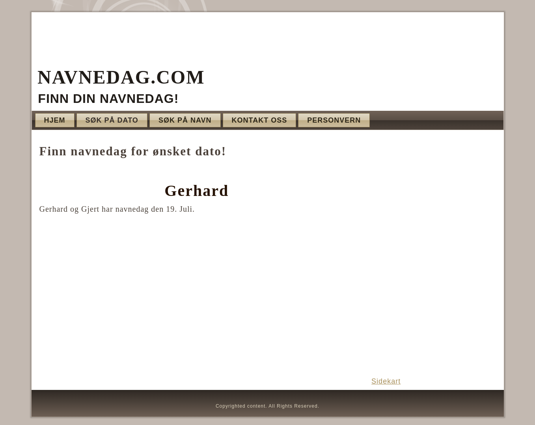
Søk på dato (112, 120)
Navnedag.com (121, 77)
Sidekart (386, 381)
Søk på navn (185, 120)
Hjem (54, 120)
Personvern (334, 120)
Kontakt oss (259, 120)
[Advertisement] (433, 253)
